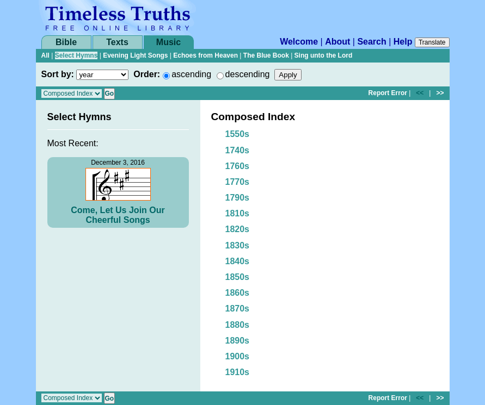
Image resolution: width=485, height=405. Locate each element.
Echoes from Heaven (205, 55)
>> (440, 93)
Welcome (299, 41)
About (337, 41)
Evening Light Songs (135, 55)
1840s (237, 261)
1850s (237, 277)
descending (247, 74)
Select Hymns (76, 55)
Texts (117, 42)
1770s (237, 181)
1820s (237, 229)
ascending (191, 74)
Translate (432, 42)
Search (371, 41)
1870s (237, 308)
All (45, 55)
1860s (237, 292)
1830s (237, 245)
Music (168, 42)
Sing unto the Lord (323, 55)
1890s (237, 340)
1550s (237, 134)
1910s (237, 372)
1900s (237, 356)
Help (403, 41)
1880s (237, 324)
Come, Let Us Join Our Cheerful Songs (117, 215)
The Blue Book (266, 55)
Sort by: (57, 74)
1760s (237, 166)
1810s (237, 213)
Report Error (388, 93)
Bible (66, 42)
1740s (237, 150)
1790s (237, 197)
